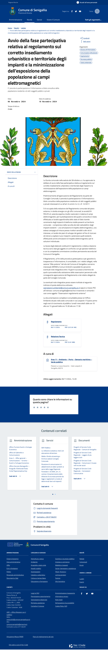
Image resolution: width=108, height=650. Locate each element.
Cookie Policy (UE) (61, 606)
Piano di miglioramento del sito (43, 637)
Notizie (82, 559)
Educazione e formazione (39, 582)
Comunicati (83, 562)
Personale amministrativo (15, 575)
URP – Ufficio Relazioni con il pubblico (16, 614)
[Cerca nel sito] (97, 11)
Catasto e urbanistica (38, 575)
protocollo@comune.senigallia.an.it (18, 620)
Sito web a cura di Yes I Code (18, 645)
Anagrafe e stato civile (38, 565)
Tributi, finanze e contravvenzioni (60, 574)
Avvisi (81, 565)
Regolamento (56, 321)
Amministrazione (15, 19)
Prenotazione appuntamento (40, 597)
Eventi (82, 582)
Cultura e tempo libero (38, 578)
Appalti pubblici (36, 569)
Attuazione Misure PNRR (15, 637)
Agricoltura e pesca (37, 559)
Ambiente (34, 562)
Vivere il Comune (53, 19)
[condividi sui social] (85, 38)
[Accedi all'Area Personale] (87, 2)
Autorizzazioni (35, 572)
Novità (29, 19)
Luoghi (82, 579)
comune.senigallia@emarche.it (17, 625)
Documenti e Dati (12, 578)
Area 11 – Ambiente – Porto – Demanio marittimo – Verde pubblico (71, 361)
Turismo (57, 578)
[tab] (52, 494)
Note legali (59, 600)
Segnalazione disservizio (39, 600)
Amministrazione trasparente (65, 593)
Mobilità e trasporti (61, 565)
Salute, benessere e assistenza (65, 569)
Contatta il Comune (37, 606)
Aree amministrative (13, 562)
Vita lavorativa (60, 582)
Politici (9, 572)
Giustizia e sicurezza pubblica (64, 559)
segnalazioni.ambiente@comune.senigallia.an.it (61, 288)
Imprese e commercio (62, 562)
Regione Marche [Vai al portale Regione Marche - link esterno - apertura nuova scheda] (13, 2)
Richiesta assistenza (38, 603)
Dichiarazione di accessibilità (64, 603)
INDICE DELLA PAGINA (21, 172)
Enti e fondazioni (12, 569)
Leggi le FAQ (35, 593)
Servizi (39, 19)
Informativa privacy (61, 597)
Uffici (8, 565)
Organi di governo (12, 559)
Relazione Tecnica (58, 337)
